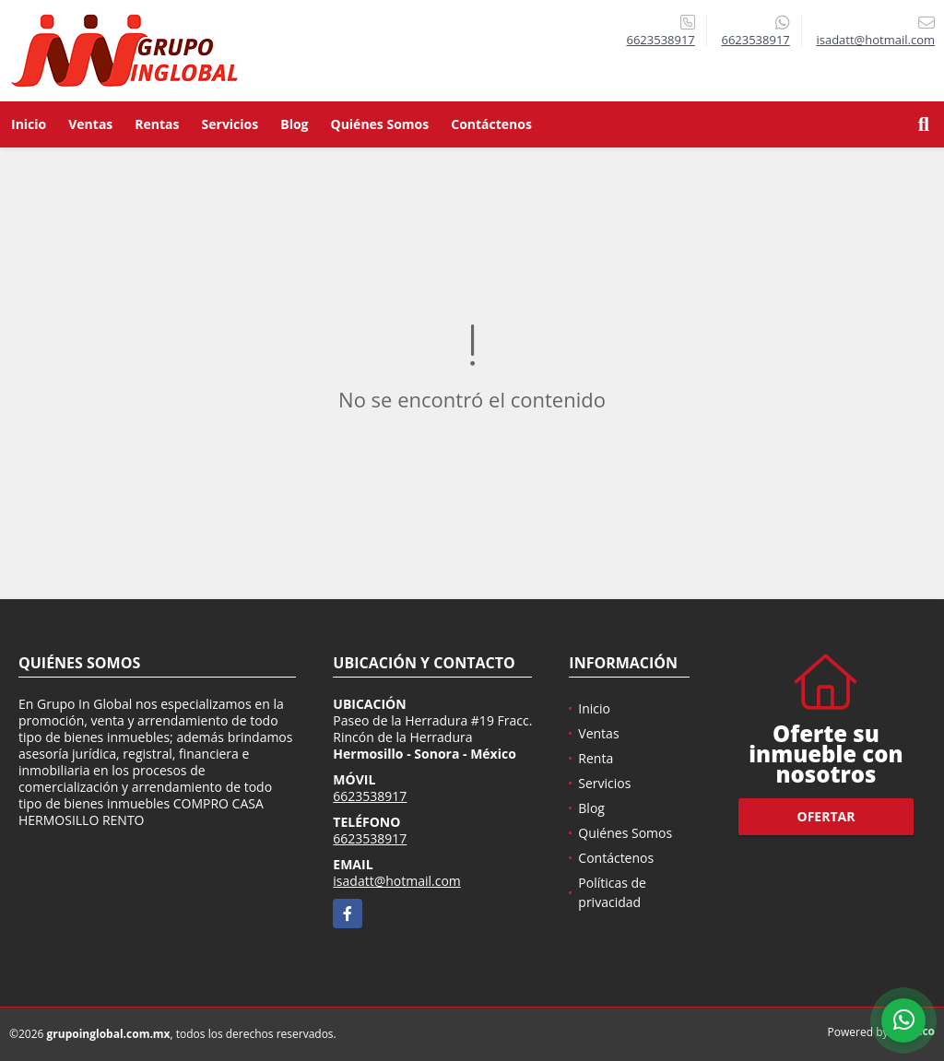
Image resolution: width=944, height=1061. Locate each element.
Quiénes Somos (380, 124)
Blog (294, 124)
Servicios (230, 124)
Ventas (90, 124)
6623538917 (660, 39)
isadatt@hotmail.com (396, 881)
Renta (595, 758)
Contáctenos (491, 124)
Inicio (28, 124)
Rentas (157, 124)
